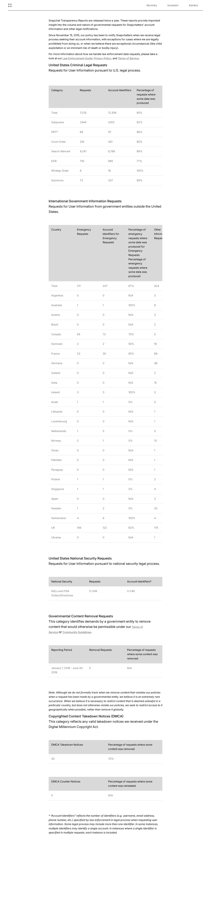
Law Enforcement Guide (77, 58)
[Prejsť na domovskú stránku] (25, 5)
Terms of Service (128, 58)
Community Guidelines (77, 632)
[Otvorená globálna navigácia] (10, 5)
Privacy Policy (102, 58)
